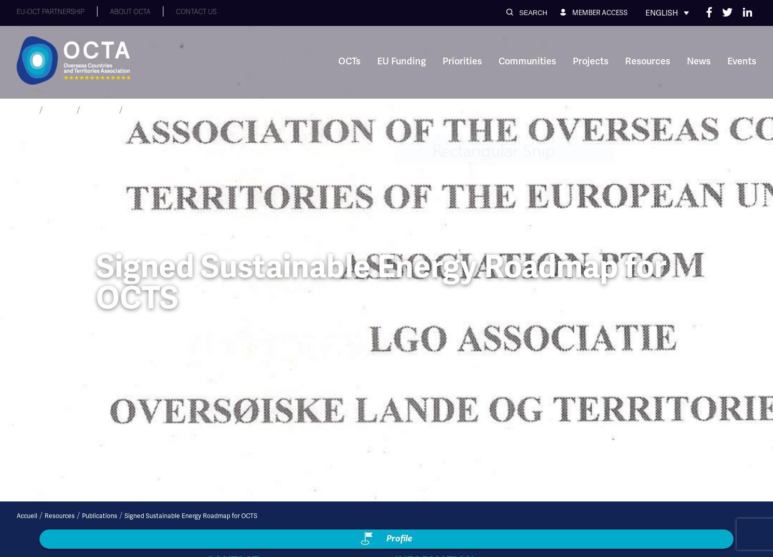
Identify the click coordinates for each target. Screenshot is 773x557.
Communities (527, 61)
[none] (667, 13)
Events (741, 61)
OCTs (349, 61)
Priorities (462, 61)
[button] (526, 13)
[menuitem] (667, 13)
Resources (647, 61)
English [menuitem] (661, 13)
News (699, 61)
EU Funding (401, 61)
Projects (591, 61)
